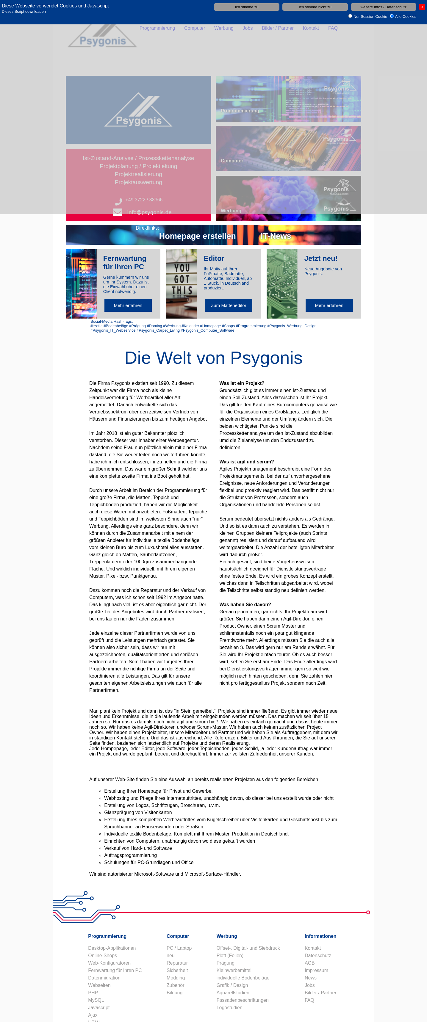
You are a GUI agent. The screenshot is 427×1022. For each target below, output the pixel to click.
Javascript (99, 1007)
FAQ (309, 1000)
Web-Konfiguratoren (109, 962)
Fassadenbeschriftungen (243, 1000)
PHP (93, 992)
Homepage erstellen (197, 236)
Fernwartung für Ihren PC (115, 970)
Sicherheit (177, 970)
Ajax (92, 1015)
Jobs (310, 985)
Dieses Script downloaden (24, 11)
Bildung (174, 992)
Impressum (316, 970)
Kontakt (313, 948)
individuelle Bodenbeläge (243, 977)
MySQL (96, 1000)
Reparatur (177, 962)
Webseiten (99, 985)
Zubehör (175, 985)
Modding (176, 977)
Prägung (226, 962)
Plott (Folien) (230, 955)
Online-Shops (102, 955)
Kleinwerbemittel (234, 970)
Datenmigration (104, 977)
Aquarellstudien (233, 992)
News (311, 977)
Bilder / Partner (321, 992)
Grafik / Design (232, 985)
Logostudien (230, 1007)
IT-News (276, 236)
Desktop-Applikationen (112, 948)
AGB (310, 962)
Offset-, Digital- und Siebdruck (248, 948)
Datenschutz (318, 955)
